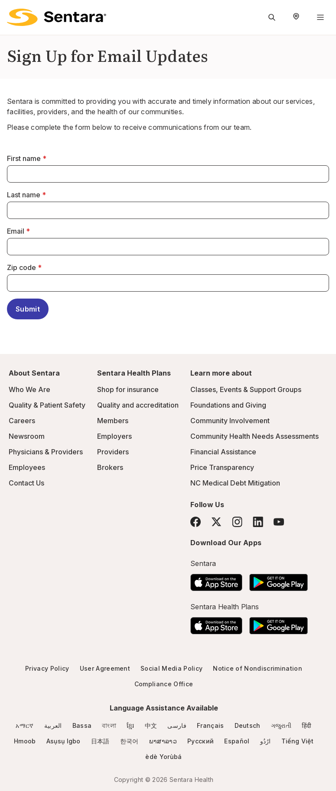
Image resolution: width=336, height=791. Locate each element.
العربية (53, 725)
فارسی (176, 725)
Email (15, 231)
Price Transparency (222, 467)
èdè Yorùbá (163, 756)
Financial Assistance (223, 451)
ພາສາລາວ (163, 741)
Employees (27, 467)
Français (210, 725)
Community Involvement (230, 420)
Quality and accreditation (138, 405)
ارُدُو (265, 741)
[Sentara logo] (56, 17)
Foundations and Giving (228, 405)
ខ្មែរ (130, 725)
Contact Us (26, 483)
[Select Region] (296, 17)
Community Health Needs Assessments (254, 436)
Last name (23, 194)
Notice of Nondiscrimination (257, 668)
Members (112, 420)
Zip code (21, 267)
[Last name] (168, 210)
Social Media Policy (171, 668)
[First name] (168, 174)
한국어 (129, 741)
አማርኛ (24, 725)
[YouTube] (279, 522)
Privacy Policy (47, 668)
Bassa (82, 725)
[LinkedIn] (258, 522)
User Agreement (105, 668)
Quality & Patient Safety (47, 405)
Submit (28, 309)
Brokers (110, 467)
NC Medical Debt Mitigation (235, 483)
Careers (22, 420)
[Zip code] (168, 283)
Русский (200, 741)
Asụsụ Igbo (63, 741)
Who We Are (29, 389)
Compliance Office (163, 684)
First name (24, 158)
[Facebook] (195, 522)
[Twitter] (216, 522)
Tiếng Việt (297, 741)
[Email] (168, 246)
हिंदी (307, 725)
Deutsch (248, 725)
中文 (151, 725)
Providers (113, 451)
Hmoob (25, 741)
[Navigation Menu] (320, 17)
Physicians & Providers (46, 451)
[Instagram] (237, 522)
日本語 (100, 741)
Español (236, 741)
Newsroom (27, 436)
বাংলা (109, 725)
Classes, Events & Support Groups (245, 389)
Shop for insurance (128, 389)
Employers (114, 436)
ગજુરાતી (281, 725)
